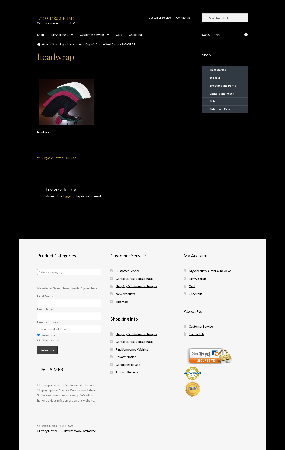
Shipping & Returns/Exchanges (136, 286)
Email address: (49, 322)
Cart (119, 34)
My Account (59, 34)
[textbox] (69, 272)
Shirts (214, 101)
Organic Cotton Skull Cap (101, 44)
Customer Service (160, 17)
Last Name (45, 309)
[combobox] (69, 272)
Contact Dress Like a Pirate (134, 278)
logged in (69, 196)
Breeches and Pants (223, 85)
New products (125, 294)
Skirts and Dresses (222, 109)
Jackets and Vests (222, 93)
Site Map (122, 301)
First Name (45, 296)
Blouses (215, 77)
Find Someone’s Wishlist (132, 349)
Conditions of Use (128, 364)
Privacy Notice (126, 357)
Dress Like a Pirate (56, 18)
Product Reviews (127, 372)
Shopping (58, 44)
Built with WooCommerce (78, 431)
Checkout (135, 34)
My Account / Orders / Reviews (210, 271)
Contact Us (183, 17)
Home (45, 44)
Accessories (74, 44)
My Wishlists (198, 278)
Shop (40, 34)
